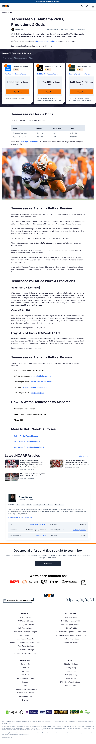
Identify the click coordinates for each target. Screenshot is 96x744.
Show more (85, 456)
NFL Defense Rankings (25, 650)
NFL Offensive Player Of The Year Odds (71, 632)
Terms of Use (71, 671)
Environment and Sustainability (25, 689)
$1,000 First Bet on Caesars (41, 382)
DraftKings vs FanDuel (25, 624)
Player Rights (71, 678)
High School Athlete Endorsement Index (25, 642)
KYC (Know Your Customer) (70, 682)
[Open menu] (93, 6)
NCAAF (10, 12)
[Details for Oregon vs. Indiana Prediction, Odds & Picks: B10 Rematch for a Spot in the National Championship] (56, 465)
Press (25, 686)
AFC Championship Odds (70, 624)
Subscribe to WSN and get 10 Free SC (49, 1)
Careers (25, 682)
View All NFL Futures (71, 642)
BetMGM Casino (41, 535)
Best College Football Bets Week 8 (27, 442)
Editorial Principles (71, 664)
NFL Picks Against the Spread (25, 653)
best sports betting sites (45, 41)
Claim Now (18, 92)
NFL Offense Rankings (25, 646)
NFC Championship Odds (70, 621)
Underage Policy (71, 675)
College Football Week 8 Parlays (26, 436)
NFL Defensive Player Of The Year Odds (71, 635)
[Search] (87, 6)
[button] (93, 6)
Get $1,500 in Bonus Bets (41, 376)
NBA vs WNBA (25, 617)
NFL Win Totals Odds (71, 639)
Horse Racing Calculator (25, 639)
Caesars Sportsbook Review (79, 74)
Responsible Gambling (25, 678)
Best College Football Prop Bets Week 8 (29, 447)
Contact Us (25, 664)
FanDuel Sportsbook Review (15, 74)
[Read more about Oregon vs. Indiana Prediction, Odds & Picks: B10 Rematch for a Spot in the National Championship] (77, 463)
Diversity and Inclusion (25, 693)
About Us (25, 668)
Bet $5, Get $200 (37, 393)
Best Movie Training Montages (25, 632)
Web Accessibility (25, 696)
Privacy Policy (70, 668)
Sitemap (25, 700)
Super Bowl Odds (70, 617)
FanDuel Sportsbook (79, 530)
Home (4, 12)
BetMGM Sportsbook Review (48, 74)
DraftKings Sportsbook (29, 142)
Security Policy (70, 686)
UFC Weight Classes (25, 621)
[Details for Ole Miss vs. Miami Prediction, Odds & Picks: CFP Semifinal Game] (12, 477)
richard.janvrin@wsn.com (38, 524)
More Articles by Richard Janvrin (21, 517)
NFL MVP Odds (71, 628)
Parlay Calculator (25, 635)
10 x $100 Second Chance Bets (35, 387)
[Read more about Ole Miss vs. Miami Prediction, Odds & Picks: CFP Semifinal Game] (32, 475)
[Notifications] (81, 6)
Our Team (25, 671)
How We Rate (25, 675)
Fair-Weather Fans (25, 628)
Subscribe (48, 564)
